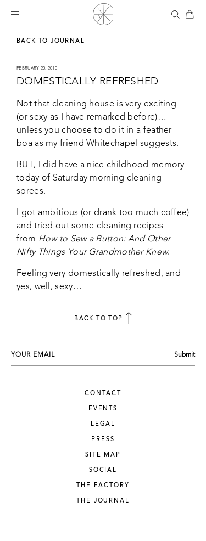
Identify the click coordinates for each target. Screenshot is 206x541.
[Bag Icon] (190, 14)
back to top (102, 318)
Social (103, 470)
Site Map (103, 455)
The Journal (103, 501)
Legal (103, 424)
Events (103, 409)
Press (103, 440)
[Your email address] (89, 355)
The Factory (102, 486)
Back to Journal (50, 41)
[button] (175, 14)
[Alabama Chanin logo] (103, 14)
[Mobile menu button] (15, 14)
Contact (103, 394)
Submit (184, 355)
